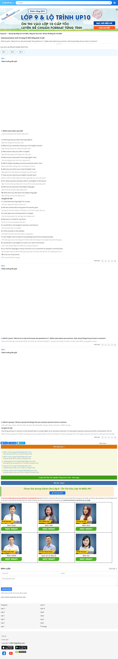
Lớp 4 (42, 619)
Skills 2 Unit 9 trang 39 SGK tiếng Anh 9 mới (17, 457)
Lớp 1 (3, 626)
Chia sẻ (4, 443)
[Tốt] (112, 261)
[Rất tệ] (102, 261)
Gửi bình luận (6, 589)
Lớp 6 (42, 616)
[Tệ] (105, 261)
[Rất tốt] (115, 261)
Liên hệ (3, 636)
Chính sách (4, 640)
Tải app (43, 626)
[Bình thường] (109, 261)
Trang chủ (4, 605)
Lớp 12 (42, 605)
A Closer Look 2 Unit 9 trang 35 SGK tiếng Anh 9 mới (20, 470)
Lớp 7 (3, 616)
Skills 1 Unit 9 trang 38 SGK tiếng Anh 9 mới (17, 452)
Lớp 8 (42, 612)
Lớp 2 (42, 623)
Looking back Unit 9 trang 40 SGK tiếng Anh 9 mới (19, 461)
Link (88, 500)
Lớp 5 (3, 619)
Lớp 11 (3, 608)
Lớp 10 (42, 608)
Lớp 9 (3, 612)
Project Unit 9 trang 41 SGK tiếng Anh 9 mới (17, 466)
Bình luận (12, 443)
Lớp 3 (3, 623)
